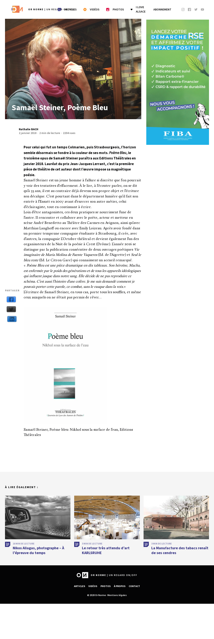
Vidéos (92, 586)
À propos (119, 586)
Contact (134, 586)
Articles (79, 586)
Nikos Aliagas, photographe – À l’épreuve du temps (38, 552)
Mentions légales (117, 595)
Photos (106, 586)
